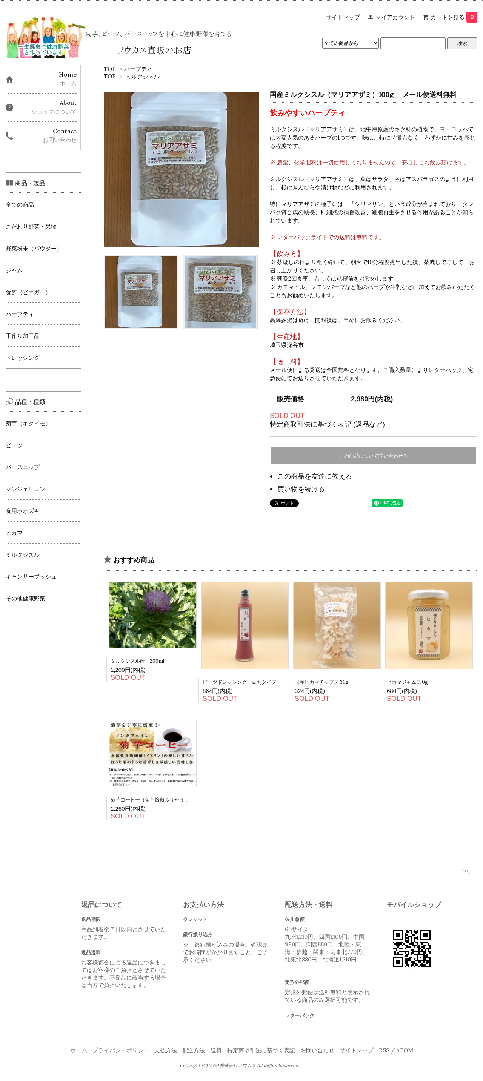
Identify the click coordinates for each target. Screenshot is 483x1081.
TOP (110, 68)
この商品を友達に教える (314, 476)
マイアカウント (395, 17)
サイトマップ (343, 17)
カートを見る (454, 17)
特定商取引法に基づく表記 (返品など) (327, 424)
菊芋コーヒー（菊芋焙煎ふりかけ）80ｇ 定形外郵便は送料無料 (180, 800)
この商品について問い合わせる (373, 456)
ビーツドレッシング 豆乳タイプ (239, 682)
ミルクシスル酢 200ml (137, 661)
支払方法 (165, 1050)
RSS (384, 1050)
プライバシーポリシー (120, 1050)
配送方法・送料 (202, 1050)
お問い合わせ (317, 1050)
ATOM (404, 1050)
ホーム (78, 1050)
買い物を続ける (301, 489)
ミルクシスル (143, 76)
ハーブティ (138, 68)
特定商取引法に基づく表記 (261, 1050)
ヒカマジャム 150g (407, 682)
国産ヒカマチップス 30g (324, 682)
